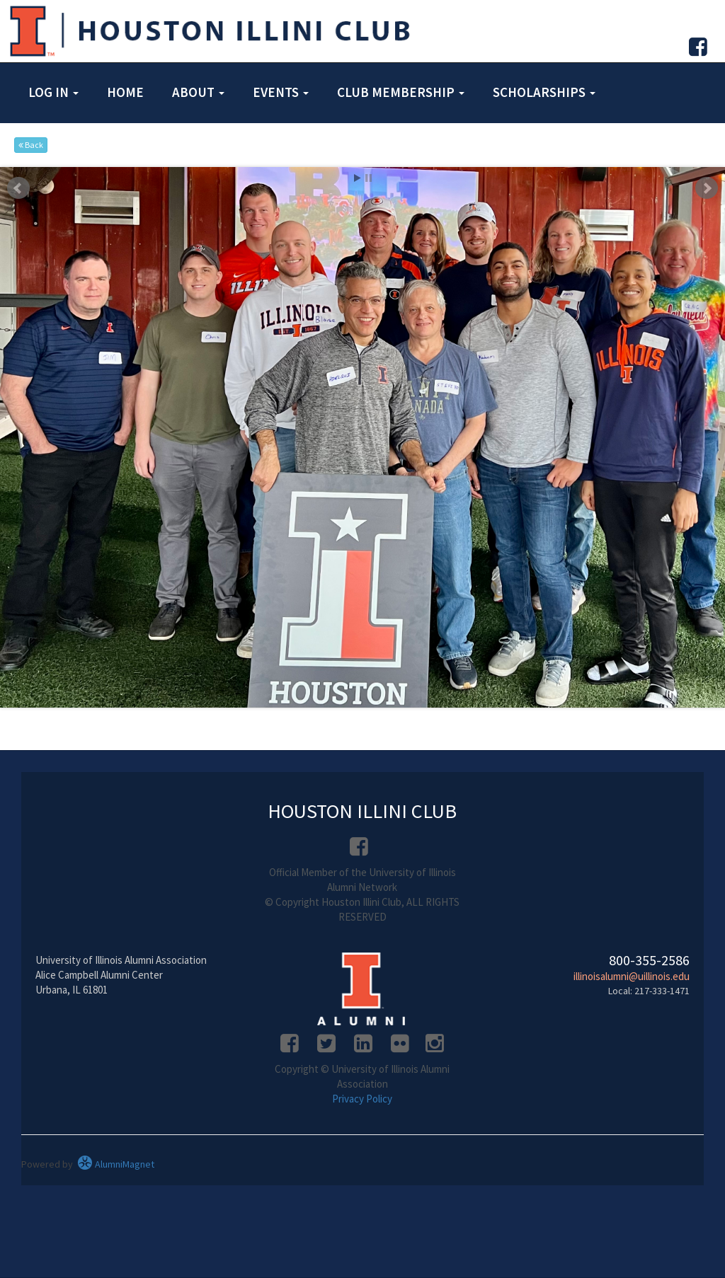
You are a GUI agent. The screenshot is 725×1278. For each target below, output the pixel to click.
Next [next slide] (706, 188)
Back (30, 144)
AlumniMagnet (115, 1164)
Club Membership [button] (400, 92)
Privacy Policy (362, 1098)
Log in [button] (53, 92)
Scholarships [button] (544, 92)
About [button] (198, 92)
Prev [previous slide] (18, 188)
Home (125, 92)
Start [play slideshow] (357, 178)
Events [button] (281, 92)
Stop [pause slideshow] (368, 178)
